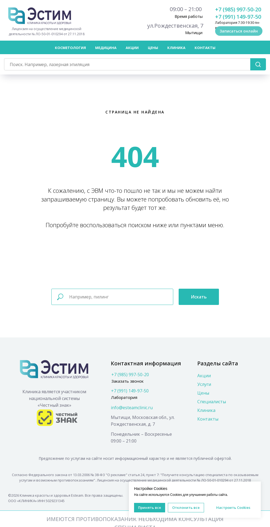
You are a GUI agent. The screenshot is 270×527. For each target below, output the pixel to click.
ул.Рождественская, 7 (175, 25)
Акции (132, 47)
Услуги (204, 384)
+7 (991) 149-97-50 (238, 16)
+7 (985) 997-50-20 (238, 9)
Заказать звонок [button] (127, 381)
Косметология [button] (70, 47)
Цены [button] (153, 47)
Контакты (205, 47)
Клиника (206, 410)
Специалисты (211, 402)
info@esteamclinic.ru (132, 408)
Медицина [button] (105, 47)
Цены (203, 393)
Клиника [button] (176, 47)
